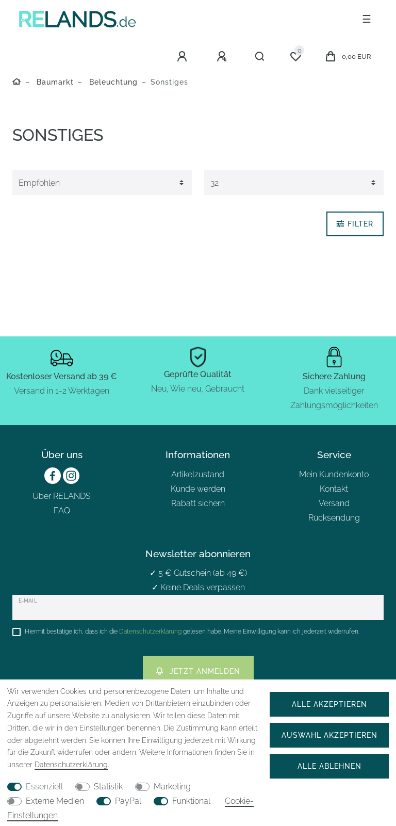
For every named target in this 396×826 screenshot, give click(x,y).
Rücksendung (334, 518)
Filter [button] (355, 223)
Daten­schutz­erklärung (71, 764)
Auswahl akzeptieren (329, 735)
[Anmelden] (183, 57)
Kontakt (334, 489)
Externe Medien (55, 801)
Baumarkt (54, 81)
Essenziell (44, 786)
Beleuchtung (112, 81)
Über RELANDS (61, 496)
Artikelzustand (197, 474)
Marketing (172, 786)
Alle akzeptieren (329, 704)
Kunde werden (198, 489)
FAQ (62, 510)
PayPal (128, 801)
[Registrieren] (223, 57)
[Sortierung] (102, 182)
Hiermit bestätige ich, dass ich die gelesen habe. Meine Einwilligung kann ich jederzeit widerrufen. (192, 631)
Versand (334, 503)
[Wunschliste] (295, 56)
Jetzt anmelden (198, 671)
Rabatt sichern (198, 503)
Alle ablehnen (329, 766)
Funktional (191, 801)
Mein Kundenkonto (334, 474)
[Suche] (260, 56)
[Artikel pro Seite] (294, 182)
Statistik (108, 786)
